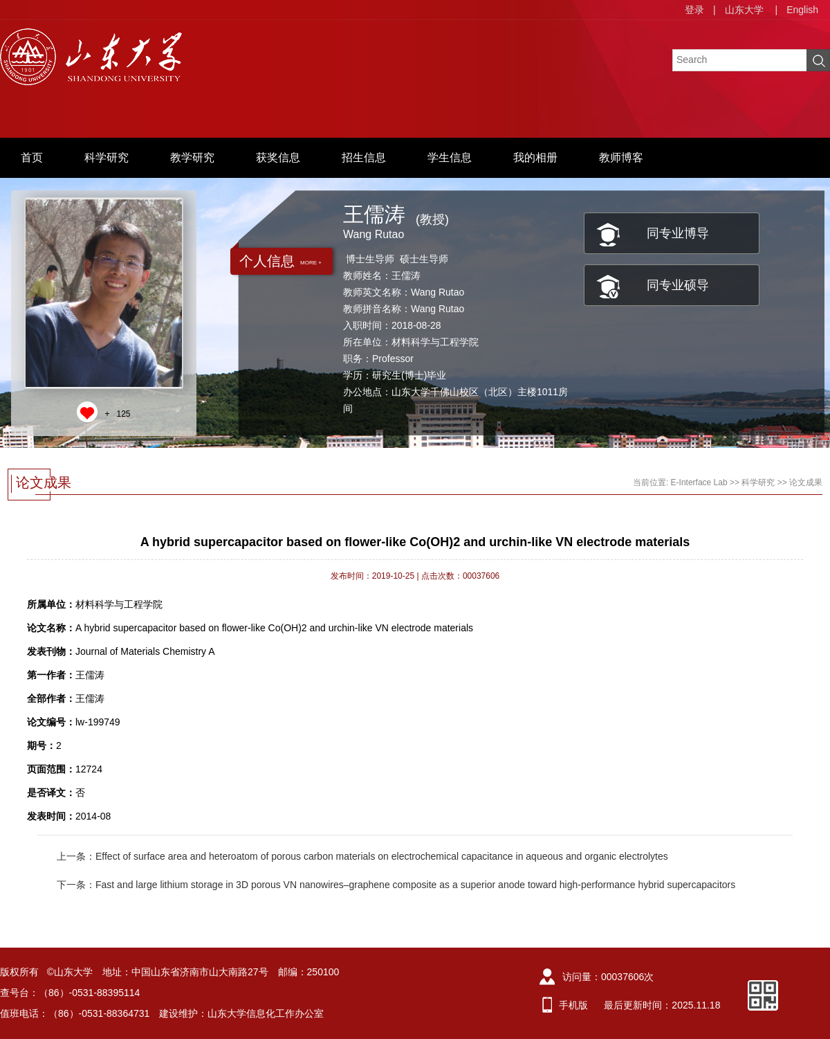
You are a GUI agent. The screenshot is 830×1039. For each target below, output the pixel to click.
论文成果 (805, 482)
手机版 (573, 1005)
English (802, 9)
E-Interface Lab (699, 482)
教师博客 (621, 157)
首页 (32, 157)
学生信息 (449, 157)
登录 (694, 9)
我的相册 (535, 157)
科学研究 (106, 157)
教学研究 (192, 157)
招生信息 (364, 157)
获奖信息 (278, 157)
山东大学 (744, 9)
